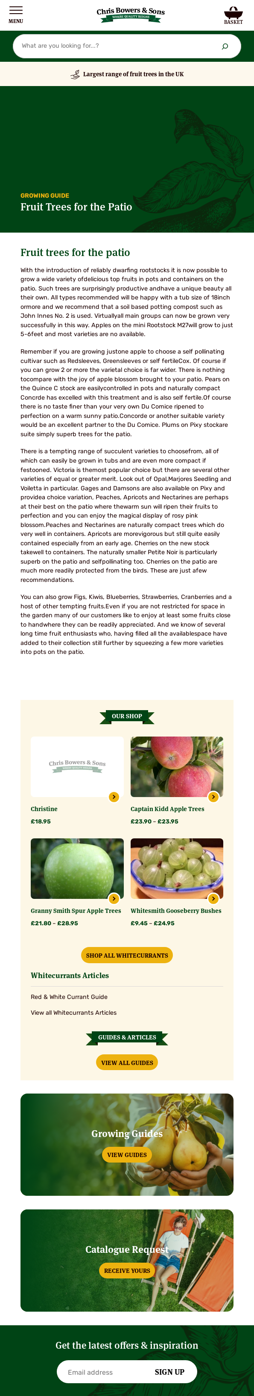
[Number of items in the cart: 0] (233, 15)
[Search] (225, 46)
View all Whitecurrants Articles (74, 1013)
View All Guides (127, 1062)
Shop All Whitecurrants (127, 955)
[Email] (109, 1373)
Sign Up (169, 1371)
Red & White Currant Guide (69, 997)
